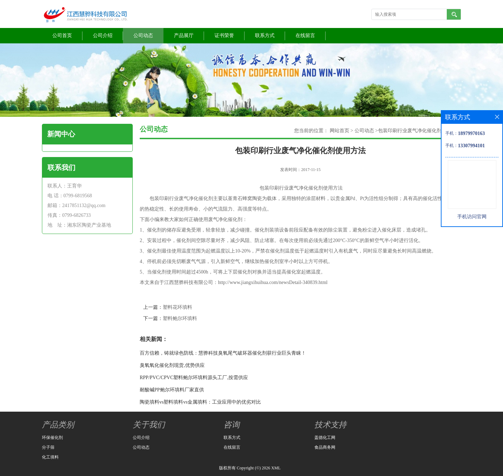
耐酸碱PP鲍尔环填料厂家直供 (172, 389)
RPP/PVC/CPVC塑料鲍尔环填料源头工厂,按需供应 (194, 377)
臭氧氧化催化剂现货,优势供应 (172, 365)
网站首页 (339, 130)
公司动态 (143, 35)
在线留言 (305, 35)
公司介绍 (102, 35)
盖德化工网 (324, 437)
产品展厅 (184, 35)
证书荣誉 (224, 35)
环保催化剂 (52, 437)
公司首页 (62, 35)
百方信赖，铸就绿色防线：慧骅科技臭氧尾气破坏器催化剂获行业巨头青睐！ (223, 353)
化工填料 (50, 457)
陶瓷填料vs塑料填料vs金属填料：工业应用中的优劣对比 (200, 402)
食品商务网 (324, 447)
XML (276, 468)
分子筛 (48, 447)
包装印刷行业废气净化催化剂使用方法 (419, 130)
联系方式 (265, 35)
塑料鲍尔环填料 (180, 318)
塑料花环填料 (177, 307)
